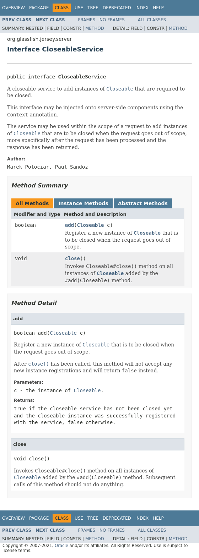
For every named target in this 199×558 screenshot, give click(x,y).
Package (39, 7)
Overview (13, 7)
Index (142, 7)
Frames (87, 19)
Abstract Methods (143, 203)
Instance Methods (83, 203)
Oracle (61, 545)
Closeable (90, 225)
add (69, 225)
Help (158, 7)
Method (94, 28)
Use (79, 7)
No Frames (112, 19)
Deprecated (117, 7)
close (72, 258)
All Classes (152, 19)
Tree (92, 7)
